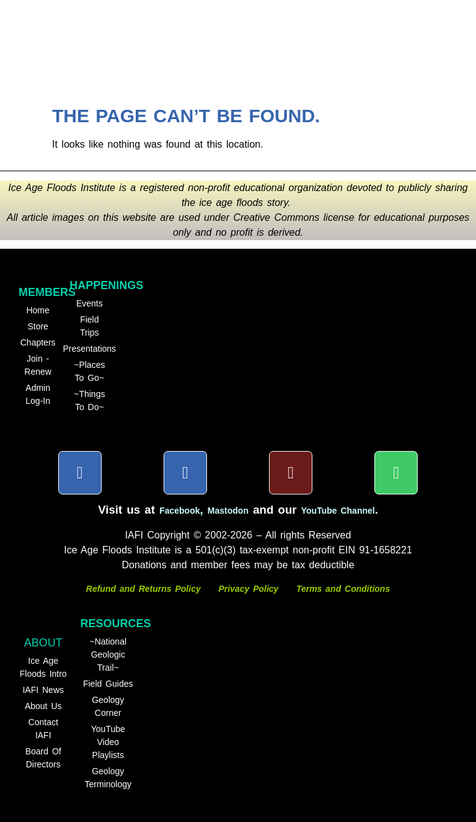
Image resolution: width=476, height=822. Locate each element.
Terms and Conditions (343, 589)
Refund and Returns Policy (145, 589)
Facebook (179, 511)
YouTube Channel (338, 511)
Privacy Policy (248, 589)
